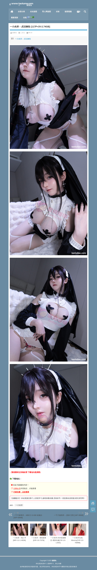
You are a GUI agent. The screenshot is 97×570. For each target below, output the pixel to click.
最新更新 (14, 18)
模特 (78, 12)
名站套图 (33, 12)
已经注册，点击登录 (21, 492)
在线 (28, 17)
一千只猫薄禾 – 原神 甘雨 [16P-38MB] (69, 515)
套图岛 (14, 33)
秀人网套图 (46, 12)
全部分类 (21, 12)
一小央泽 (19, 505)
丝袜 (58, 12)
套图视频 (68, 12)
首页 (11, 12)
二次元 (22, 33)
